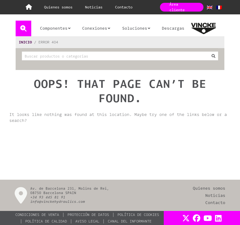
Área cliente (177, 7)
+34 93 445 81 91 (47, 197)
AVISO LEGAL (87, 221)
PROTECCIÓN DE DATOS (88, 214)
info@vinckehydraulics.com (57, 201)
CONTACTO (123, 7)
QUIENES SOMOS (58, 7)
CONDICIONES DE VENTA (37, 214)
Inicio (25, 42)
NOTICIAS (93, 7)
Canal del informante (130, 221)
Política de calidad (46, 221)
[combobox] (120, 56)
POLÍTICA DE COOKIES (138, 214)
